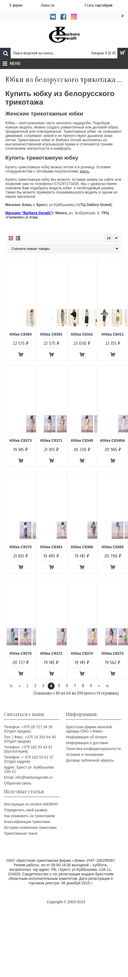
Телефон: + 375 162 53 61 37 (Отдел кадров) (29, 759)
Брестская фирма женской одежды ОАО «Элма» (89, 729)
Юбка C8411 (113, 334)
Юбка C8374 (82, 653)
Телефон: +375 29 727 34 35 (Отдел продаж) (28, 729)
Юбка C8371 (51, 440)
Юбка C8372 (51, 653)
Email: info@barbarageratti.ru (28, 777)
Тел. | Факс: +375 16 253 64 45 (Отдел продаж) (30, 739)
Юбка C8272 (113, 653)
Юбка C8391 (51, 334)
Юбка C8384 (21, 334)
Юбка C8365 (113, 547)
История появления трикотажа (30, 827)
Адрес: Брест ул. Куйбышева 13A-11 (29, 769)
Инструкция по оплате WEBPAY (31, 804)
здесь (84, 171)
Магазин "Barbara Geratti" (28, 213)
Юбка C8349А (112, 440)
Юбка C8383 (51, 547)
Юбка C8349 (82, 440)
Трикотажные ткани (20, 833)
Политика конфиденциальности (93, 749)
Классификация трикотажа (27, 822)
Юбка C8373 (21, 440)
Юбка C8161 (82, 334)
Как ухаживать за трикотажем (29, 816)
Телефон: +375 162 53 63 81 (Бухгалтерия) (28, 749)
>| (106, 685)
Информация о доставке (87, 743)
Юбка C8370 (21, 547)
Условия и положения (84, 754)
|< (11, 685)
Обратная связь (17, 783)
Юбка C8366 (82, 547)
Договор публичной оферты (90, 760)
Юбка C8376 (21, 653)
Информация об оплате (86, 737)
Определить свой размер (25, 810)
